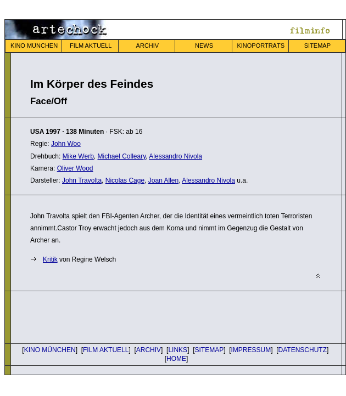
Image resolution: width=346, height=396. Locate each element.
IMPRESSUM (251, 350)
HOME (176, 359)
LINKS (177, 350)
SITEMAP (317, 45)
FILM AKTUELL (90, 45)
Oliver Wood (75, 168)
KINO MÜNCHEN (34, 45)
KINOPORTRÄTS (260, 45)
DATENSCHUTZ (302, 350)
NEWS (204, 45)
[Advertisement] (158, 315)
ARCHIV (147, 45)
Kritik (50, 259)
